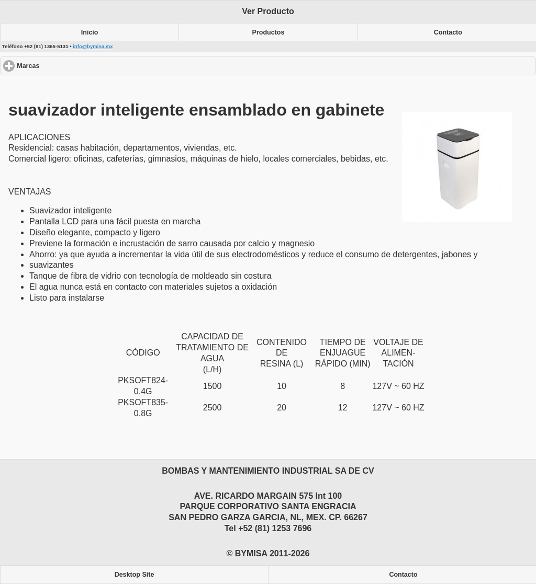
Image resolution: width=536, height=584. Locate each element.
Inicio (89, 32)
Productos (268, 32)
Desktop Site (134, 574)
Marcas (66, 66)
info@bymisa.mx (93, 46)
